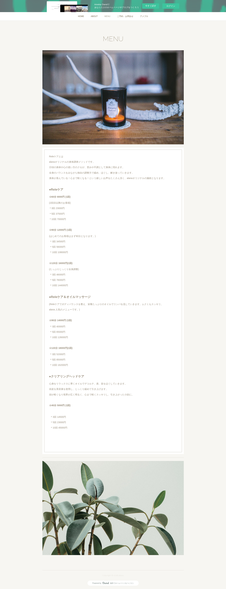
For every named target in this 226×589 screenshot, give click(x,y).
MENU (107, 16)
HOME (81, 16)
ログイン (170, 6)
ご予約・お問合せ (125, 16)
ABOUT (94, 16)
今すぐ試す (150, 6)
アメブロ (144, 16)
